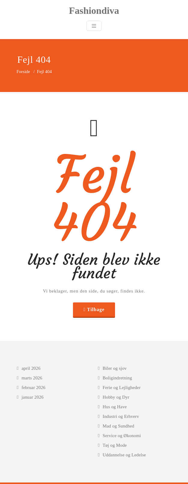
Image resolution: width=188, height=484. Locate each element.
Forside (23, 71)
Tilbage (96, 309)
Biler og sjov (115, 368)
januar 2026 (33, 397)
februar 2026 (33, 387)
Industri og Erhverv (121, 416)
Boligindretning (117, 377)
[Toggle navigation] (94, 26)
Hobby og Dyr (116, 397)
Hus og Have (115, 406)
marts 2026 (32, 377)
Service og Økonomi (122, 435)
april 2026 (31, 368)
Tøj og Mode (115, 445)
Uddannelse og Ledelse (124, 454)
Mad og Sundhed (118, 426)
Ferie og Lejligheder (122, 387)
